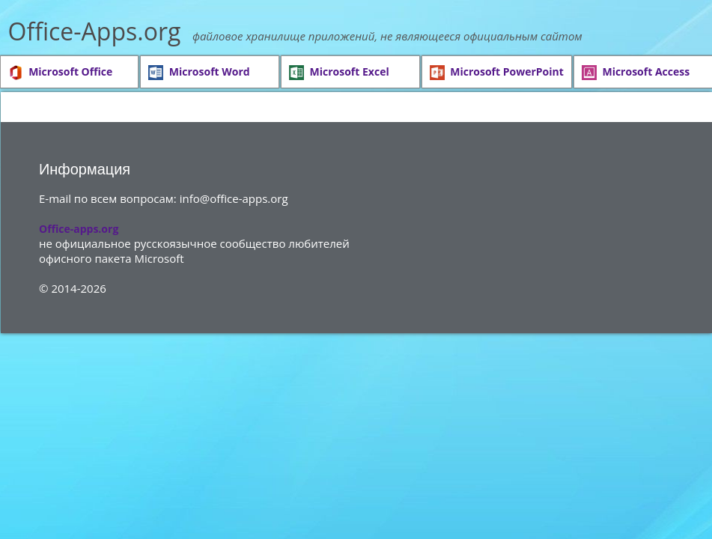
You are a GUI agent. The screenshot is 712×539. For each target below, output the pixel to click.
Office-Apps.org (94, 31)
